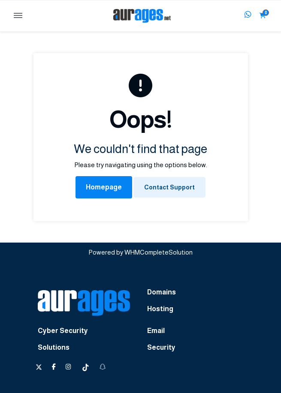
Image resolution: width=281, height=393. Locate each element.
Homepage (104, 187)
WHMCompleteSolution (158, 252)
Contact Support (169, 187)
